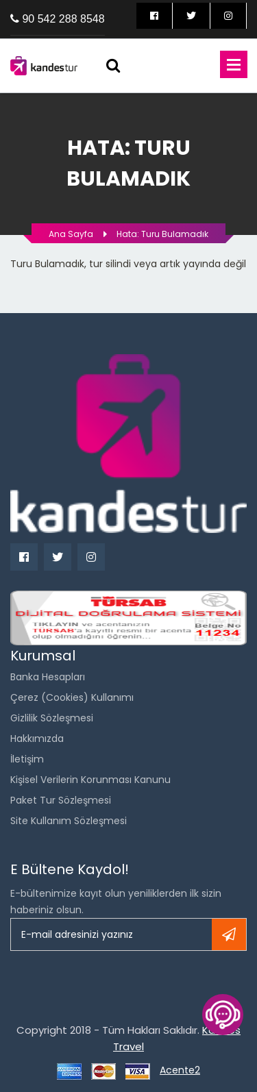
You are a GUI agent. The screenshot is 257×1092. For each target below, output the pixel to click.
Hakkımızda (37, 738)
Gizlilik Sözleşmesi (51, 718)
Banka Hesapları (47, 677)
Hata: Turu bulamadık (162, 234)
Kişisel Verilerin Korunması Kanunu (90, 779)
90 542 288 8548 (63, 19)
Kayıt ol (229, 934)
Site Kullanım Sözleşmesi (68, 821)
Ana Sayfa (71, 234)
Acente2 (180, 1070)
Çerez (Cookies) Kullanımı (72, 697)
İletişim (27, 759)
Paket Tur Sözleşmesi (60, 800)
